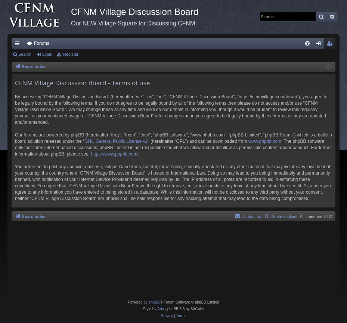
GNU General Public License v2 (116, 141)
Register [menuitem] (331, 45)
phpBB (154, 302)
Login (47, 54)
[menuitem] (307, 43)
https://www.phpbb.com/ (114, 154)
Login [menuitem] (320, 45)
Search (24, 54)
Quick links (19, 45)
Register (70, 54)
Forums (41, 43)
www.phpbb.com (264, 141)
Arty (160, 309)
